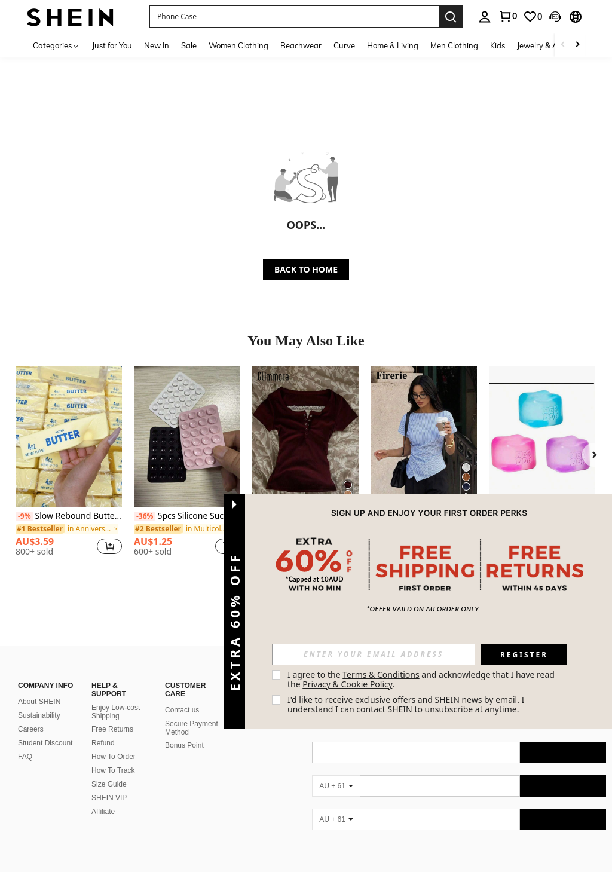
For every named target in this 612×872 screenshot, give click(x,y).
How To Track (112, 770)
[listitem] (69, 466)
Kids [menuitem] (497, 45)
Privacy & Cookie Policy (347, 684)
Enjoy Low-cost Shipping (115, 711)
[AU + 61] (336, 786)
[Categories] (56, 45)
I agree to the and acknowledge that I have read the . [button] (422, 679)
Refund (103, 743)
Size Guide (109, 784)
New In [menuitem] (156, 45)
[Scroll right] (577, 45)
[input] (373, 654)
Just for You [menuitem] (112, 45)
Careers (31, 729)
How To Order (113, 756)
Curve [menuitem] (344, 45)
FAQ (25, 756)
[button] (294, 16)
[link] (507, 16)
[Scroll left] (563, 45)
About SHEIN (39, 701)
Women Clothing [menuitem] (238, 45)
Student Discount (45, 743)
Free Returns (112, 729)
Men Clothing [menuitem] (454, 45)
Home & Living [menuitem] (392, 45)
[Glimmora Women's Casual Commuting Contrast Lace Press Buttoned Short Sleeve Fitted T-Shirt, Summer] (305, 436)
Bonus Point (184, 745)
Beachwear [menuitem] (301, 45)
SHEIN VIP (109, 798)
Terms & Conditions (381, 674)
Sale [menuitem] (189, 45)
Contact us (182, 710)
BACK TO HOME (306, 269)
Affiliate (103, 811)
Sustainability (39, 715)
